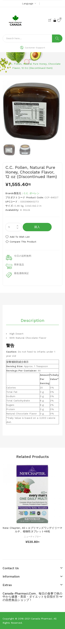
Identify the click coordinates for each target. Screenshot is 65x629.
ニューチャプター (32, 536)
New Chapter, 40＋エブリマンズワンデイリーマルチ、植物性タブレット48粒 (32, 529)
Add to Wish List (20, 236)
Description (32, 320)
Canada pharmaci (41, 618)
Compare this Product (23, 241)
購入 (37, 227)
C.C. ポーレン (31, 193)
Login (55, 20)
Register (50, 20)
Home (32, 59)
